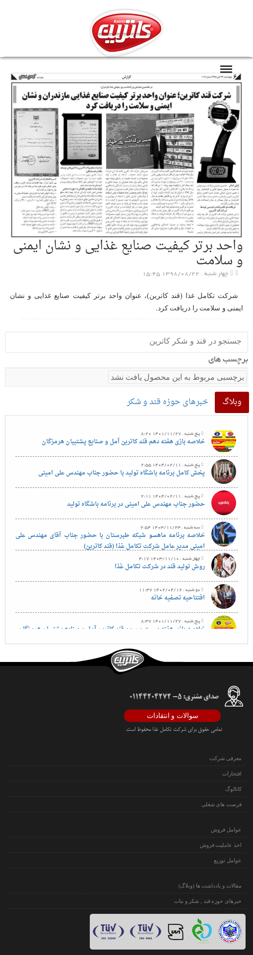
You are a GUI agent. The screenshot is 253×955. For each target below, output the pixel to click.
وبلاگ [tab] (232, 402)
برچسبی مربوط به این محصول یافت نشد (177, 377)
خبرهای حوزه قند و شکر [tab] (167, 402)
